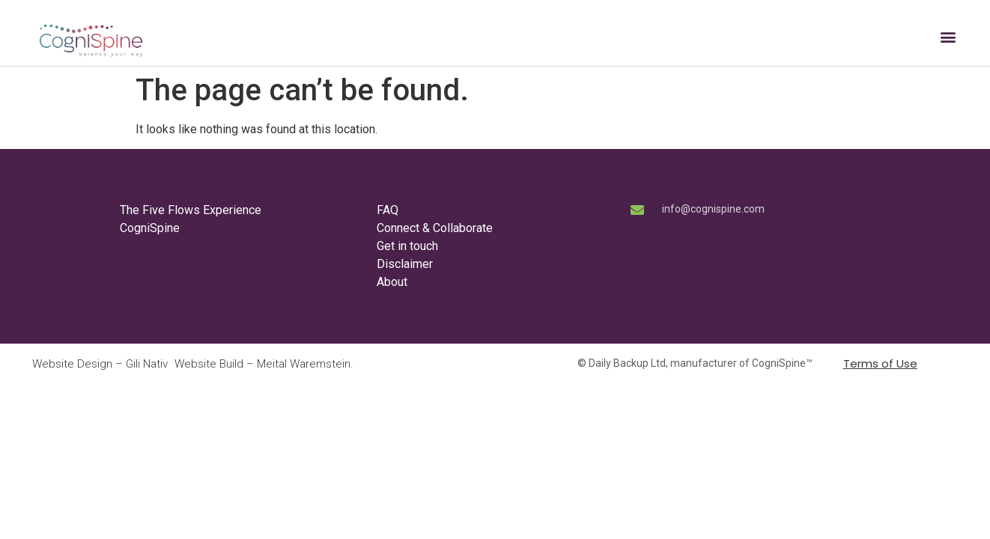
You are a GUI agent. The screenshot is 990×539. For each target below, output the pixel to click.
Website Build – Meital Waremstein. (263, 364)
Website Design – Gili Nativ (100, 364)
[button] (947, 37)
